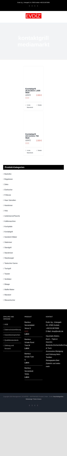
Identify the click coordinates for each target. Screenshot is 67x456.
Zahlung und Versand (9, 347)
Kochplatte (8, 226)
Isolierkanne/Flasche (12, 216)
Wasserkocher (9, 300)
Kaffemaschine (10, 221)
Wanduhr (7, 295)
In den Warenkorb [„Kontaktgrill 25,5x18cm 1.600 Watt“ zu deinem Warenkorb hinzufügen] (30, 106)
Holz (6, 211)
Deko (6, 184)
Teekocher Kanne (11, 263)
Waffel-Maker (9, 289)
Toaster (7, 274)
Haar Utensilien (10, 200)
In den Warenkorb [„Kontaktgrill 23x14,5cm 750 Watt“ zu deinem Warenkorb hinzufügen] (30, 152)
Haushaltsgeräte (58, 396)
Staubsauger (9, 258)
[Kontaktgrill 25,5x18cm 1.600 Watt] (33, 76)
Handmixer (8, 205)
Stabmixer (8, 242)
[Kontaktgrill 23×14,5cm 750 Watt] (33, 121)
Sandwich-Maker (10, 237)
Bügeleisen (8, 179)
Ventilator (7, 279)
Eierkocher (8, 190)
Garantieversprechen (12, 335)
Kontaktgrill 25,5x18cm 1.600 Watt (32, 91)
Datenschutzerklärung (12, 330)
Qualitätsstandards (11, 340)
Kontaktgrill (8, 232)
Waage (7, 284)
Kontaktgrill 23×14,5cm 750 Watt (32, 136)
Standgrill (7, 247)
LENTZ (28, 95)
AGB (6, 324)
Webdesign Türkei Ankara (33, 399)
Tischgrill (7, 268)
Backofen (7, 174)
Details (40, 105)
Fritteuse (7, 195)
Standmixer (8, 253)
